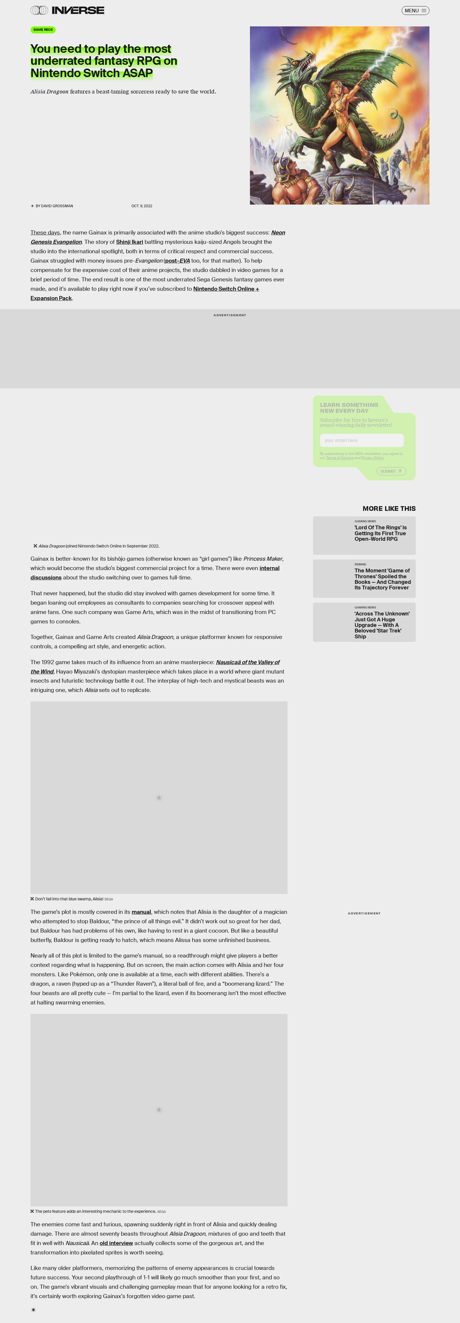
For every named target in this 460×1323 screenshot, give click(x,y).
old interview (116, 1243)
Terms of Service (340, 462)
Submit (388, 475)
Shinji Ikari (129, 242)
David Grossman (57, 206)
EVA (184, 260)
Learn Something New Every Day (349, 411)
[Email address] (362, 444)
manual (141, 912)
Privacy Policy (372, 462)
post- (172, 260)
